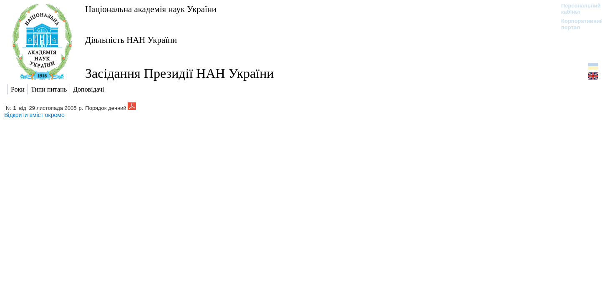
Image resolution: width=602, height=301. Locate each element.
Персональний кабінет (576, 8)
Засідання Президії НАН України (179, 73)
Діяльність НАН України (131, 40)
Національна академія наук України (151, 9)
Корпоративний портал (576, 24)
